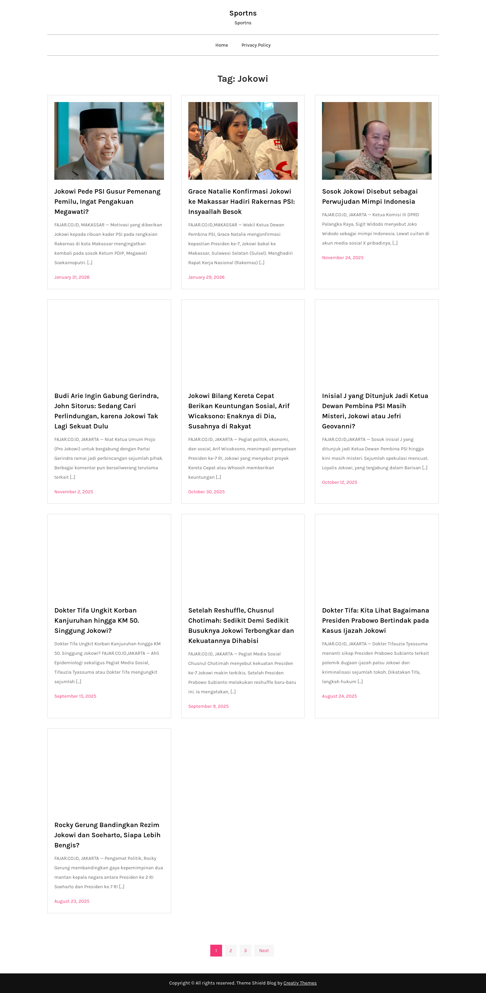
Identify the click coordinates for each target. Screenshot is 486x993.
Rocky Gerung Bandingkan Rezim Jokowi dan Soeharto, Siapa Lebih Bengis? (107, 835)
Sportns (243, 13)
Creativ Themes (300, 983)
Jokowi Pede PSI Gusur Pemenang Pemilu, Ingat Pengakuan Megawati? (107, 202)
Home (221, 45)
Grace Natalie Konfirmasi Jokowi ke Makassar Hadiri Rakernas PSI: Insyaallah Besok (241, 202)
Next (264, 950)
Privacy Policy (256, 45)
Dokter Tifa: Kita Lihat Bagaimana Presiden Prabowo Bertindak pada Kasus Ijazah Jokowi (375, 620)
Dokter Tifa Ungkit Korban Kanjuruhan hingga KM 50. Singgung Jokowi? (96, 620)
